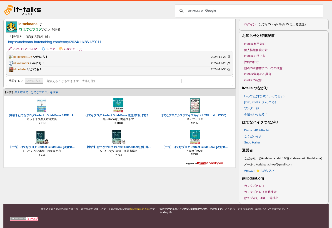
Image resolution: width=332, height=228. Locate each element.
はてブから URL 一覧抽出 (261, 198)
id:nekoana (27, 24)
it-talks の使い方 (254, 56)
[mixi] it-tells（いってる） (261, 102)
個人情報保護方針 (256, 50)
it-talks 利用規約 (254, 44)
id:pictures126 (22, 56)
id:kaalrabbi (21, 63)
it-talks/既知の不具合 (257, 74)
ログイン (250, 24)
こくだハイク (253, 136)
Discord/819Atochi (256, 130)
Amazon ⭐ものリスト (259, 170)
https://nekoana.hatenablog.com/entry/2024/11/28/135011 (54, 42)
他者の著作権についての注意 (263, 68)
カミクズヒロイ (254, 185)
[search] (248, 11)
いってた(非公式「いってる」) (264, 96)
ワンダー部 (251, 108)
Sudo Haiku (252, 142)
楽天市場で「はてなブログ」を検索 (36, 92)
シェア (50, 49)
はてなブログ (32, 29)
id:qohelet (20, 69)
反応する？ (15, 80)
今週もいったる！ (256, 114)
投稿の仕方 (251, 62)
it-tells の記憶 (253, 80)
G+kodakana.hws (140, 209)
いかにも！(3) (73, 49)
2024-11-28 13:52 (25, 49)
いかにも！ (33, 80)
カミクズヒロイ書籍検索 (260, 192)
